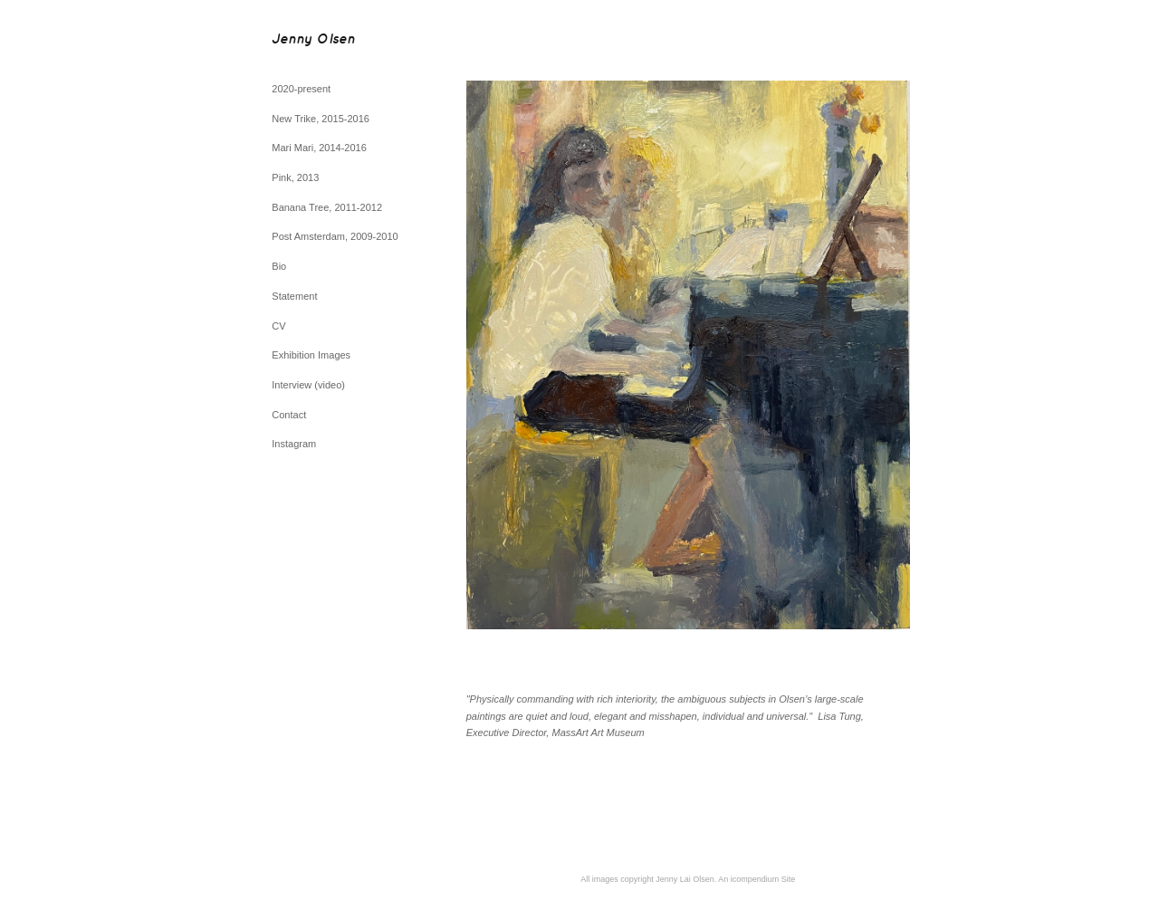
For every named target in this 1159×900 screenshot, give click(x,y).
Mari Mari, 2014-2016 (319, 147)
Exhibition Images (311, 354)
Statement (294, 296)
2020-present (301, 88)
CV (278, 326)
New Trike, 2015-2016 (320, 118)
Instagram (294, 443)
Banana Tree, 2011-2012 (327, 207)
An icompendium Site (756, 879)
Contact (289, 414)
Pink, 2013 (295, 177)
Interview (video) (308, 384)
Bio (279, 266)
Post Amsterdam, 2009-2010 (335, 236)
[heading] (317, 40)
